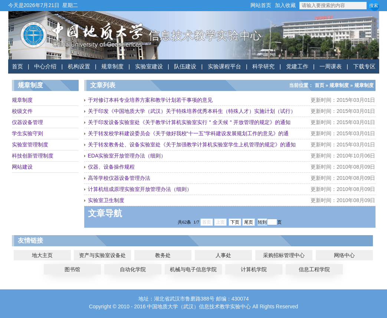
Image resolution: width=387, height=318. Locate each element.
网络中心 (344, 255)
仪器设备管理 (27, 122)
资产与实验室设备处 (102, 255)
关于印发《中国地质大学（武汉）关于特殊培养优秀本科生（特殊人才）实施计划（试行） (192, 111)
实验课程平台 (224, 66)
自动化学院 (133, 269)
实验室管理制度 (30, 144)
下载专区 (364, 66)
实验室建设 (149, 66)
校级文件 (22, 111)
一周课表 (330, 66)
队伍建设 (185, 66)
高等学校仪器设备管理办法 (119, 178)
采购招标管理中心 (284, 255)
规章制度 (112, 66)
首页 (17, 66)
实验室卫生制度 (106, 200)
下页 (234, 222)
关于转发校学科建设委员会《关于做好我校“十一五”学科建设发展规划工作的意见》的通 (188, 133)
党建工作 (297, 66)
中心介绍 (45, 66)
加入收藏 (285, 5)
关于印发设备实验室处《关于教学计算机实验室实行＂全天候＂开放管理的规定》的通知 (189, 122)
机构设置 (79, 66)
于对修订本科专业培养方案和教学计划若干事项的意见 (150, 100)
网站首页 (260, 5)
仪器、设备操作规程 (111, 167)
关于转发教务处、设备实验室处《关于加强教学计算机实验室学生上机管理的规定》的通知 (192, 144)
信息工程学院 (314, 269)
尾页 (248, 222)
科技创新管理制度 (32, 156)
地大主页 (42, 255)
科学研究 (263, 66)
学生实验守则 (27, 133)
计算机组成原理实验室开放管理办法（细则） (140, 189)
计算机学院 (254, 269)
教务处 (163, 255)
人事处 (223, 255)
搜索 (373, 5)
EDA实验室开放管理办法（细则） (127, 156)
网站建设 (22, 167)
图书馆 (72, 269)
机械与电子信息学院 (193, 269)
